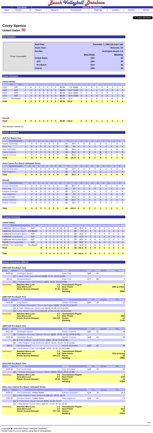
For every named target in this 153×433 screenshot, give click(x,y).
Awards (131, 10)
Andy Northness (38, 343)
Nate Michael (35, 276)
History (146, 10)
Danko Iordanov (9, 152)
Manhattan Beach (19, 239)
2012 (4, 98)
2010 (4, 96)
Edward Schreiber (10, 169)
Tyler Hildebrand (26, 308)
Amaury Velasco (44, 372)
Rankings (98, 10)
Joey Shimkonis (38, 395)
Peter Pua (6, 146)
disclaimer (17, 431)
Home (6, 10)
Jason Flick (23, 276)
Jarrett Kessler (39, 340)
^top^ (149, 422)
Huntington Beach (20, 234)
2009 (4, 93)
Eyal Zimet (35, 311)
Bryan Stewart (37, 401)
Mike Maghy (24, 343)
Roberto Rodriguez (27, 372)
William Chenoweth (27, 305)
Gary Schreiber (9, 149)
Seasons (54, 10)
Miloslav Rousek (43, 334)
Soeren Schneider (10, 144)
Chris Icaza (35, 348)
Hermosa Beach (19, 228)
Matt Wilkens (37, 282)
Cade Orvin (24, 401)
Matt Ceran (23, 348)
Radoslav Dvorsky (26, 334)
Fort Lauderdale (16, 242)
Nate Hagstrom (9, 172)
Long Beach (17, 236)
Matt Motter (23, 404)
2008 (4, 90)
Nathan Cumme (9, 155)
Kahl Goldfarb (25, 340)
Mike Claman (24, 395)
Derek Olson (35, 404)
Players (38, 10)
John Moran (24, 311)
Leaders (115, 10)
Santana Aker (24, 282)
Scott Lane (40, 308)
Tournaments (76, 10)
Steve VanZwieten (45, 305)
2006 (4, 87)
